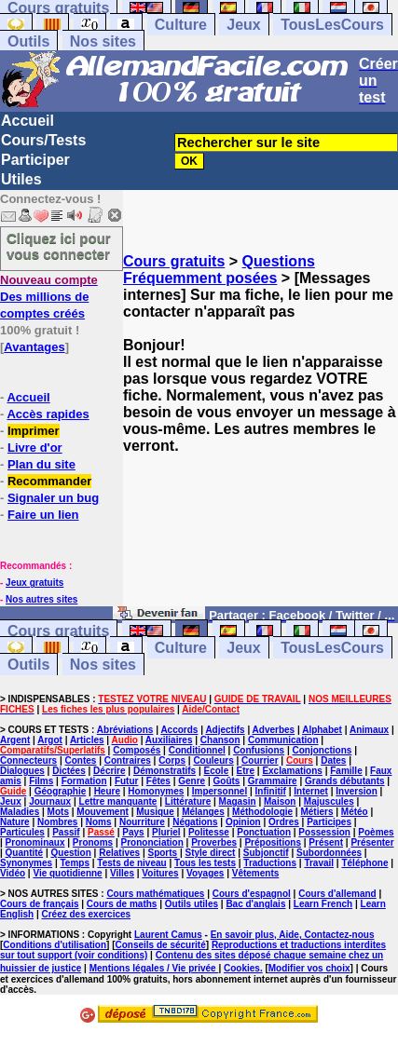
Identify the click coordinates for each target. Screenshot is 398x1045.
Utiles (21, 179)
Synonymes (26, 863)
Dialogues (22, 771)
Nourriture (142, 822)
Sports (162, 853)
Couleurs (213, 760)
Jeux (243, 25)
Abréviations (125, 730)
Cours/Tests (43, 140)
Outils (28, 41)
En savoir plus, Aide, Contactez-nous (293, 935)
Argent (15, 740)
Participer (35, 160)
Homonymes (156, 791)
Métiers (316, 812)
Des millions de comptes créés (49, 296)
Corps (171, 760)
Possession (324, 832)
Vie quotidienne (67, 873)
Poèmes (375, 832)
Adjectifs (224, 730)
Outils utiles (191, 904)
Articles (87, 740)
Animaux (369, 730)
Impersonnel (219, 791)
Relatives (119, 853)
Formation (84, 781)
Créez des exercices (85, 914)
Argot (49, 740)
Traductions (269, 863)
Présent (326, 842)
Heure (107, 791)
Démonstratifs (164, 771)
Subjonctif (266, 853)
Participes (329, 822)
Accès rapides (48, 414)
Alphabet (322, 730)
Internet (311, 791)
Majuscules (329, 801)
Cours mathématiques (155, 894)
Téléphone (364, 863)
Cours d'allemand (337, 894)
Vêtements (256, 873)
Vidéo (12, 873)
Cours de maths (122, 904)
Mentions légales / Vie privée (154, 968)
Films (41, 781)
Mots (58, 812)
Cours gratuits (174, 261)
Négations (194, 822)
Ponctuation (264, 832)
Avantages (34, 347)
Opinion (243, 822)
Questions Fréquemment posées (219, 269)
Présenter (371, 842)
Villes (122, 873)
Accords (179, 730)
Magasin (237, 801)
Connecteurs (28, 760)
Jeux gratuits (34, 582)
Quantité (25, 853)
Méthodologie (262, 812)
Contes (80, 760)
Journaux (50, 801)
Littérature (188, 801)
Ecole (216, 771)
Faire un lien (43, 515)
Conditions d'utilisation (54, 945)
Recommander (49, 481)
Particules (22, 832)
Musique (155, 812)
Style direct (210, 853)
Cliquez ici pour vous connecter (59, 246)
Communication (283, 740)
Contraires (127, 760)
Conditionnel (197, 750)
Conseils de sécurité (161, 945)
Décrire (109, 771)
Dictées (69, 771)
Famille (346, 771)
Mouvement (102, 812)
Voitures (160, 873)
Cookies (242, 968)
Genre (191, 781)
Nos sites (103, 41)
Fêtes (158, 781)
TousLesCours (332, 25)
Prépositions (272, 842)
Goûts (226, 781)
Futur (127, 781)
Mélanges (203, 812)
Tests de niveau (131, 863)
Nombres (57, 822)
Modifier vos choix (309, 968)
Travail (319, 863)
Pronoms (93, 842)
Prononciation (152, 842)
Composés (136, 750)
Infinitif (270, 791)
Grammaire (272, 781)
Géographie (60, 791)
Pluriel (166, 832)
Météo (354, 812)
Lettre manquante (118, 801)
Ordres (283, 822)
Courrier (259, 760)
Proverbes (214, 842)
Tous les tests (205, 863)
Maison (279, 801)
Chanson (220, 740)
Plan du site (41, 464)
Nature (15, 822)
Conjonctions (321, 750)
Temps (75, 863)
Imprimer (33, 431)
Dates (333, 760)
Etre (245, 771)
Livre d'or (34, 448)
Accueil (27, 121)
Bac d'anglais (255, 904)
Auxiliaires (169, 740)
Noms (99, 822)
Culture (181, 25)
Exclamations (292, 771)
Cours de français (39, 904)
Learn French (323, 904)
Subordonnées (329, 853)
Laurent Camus (168, 935)
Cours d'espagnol (252, 894)
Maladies (19, 812)
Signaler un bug (53, 498)
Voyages (205, 873)
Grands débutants (345, 781)
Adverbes (274, 730)
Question (71, 853)
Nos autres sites (41, 599)
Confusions (258, 750)
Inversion (356, 791)
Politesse (208, 832)
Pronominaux (35, 842)
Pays (133, 832)
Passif (65, 832)
